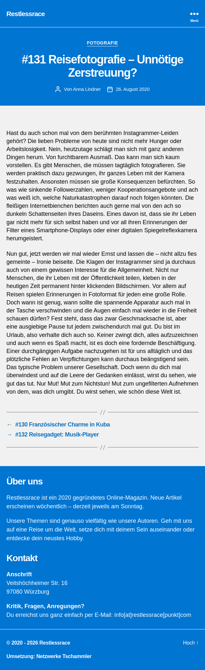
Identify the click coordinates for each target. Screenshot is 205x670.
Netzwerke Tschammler (63, 656)
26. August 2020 (133, 89)
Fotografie (102, 42)
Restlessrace (25, 13)
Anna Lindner (87, 89)
